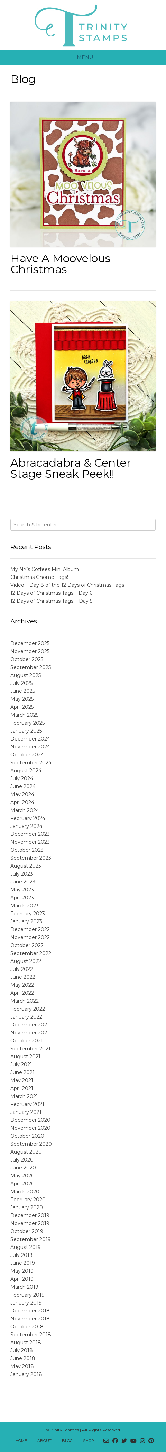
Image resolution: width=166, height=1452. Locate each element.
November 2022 (30, 937)
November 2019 (29, 1223)
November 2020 (30, 1128)
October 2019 (26, 1231)
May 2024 (22, 794)
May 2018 (22, 1366)
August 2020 (26, 1152)
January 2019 (26, 1303)
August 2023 (25, 866)
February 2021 (27, 1104)
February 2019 (27, 1295)
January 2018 (26, 1374)
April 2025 (22, 707)
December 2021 (29, 1025)
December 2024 (30, 739)
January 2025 (26, 731)
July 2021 (21, 1064)
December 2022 (30, 929)
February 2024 (27, 818)
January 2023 (26, 921)
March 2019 (24, 1287)
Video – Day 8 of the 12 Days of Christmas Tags (67, 585)
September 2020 (31, 1144)
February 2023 (27, 913)
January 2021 (26, 1112)
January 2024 (26, 826)
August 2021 (25, 1056)
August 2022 (25, 961)
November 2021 (29, 1033)
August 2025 (25, 675)
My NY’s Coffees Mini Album (44, 569)
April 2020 (22, 1184)
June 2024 (23, 786)
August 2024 (26, 770)
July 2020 (22, 1160)
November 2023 (30, 842)
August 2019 (25, 1247)
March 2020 (24, 1191)
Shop (88, 1440)
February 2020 (28, 1199)
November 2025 (29, 651)
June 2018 (22, 1358)
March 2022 (24, 1001)
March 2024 (24, 810)
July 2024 (21, 778)
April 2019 (22, 1279)
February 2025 (27, 723)
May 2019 (22, 1271)
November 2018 (30, 1319)
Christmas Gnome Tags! (39, 577)
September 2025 (30, 667)
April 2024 (22, 802)
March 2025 (24, 715)
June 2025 (22, 691)
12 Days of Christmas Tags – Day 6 (51, 593)
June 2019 (22, 1263)
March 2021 (24, 1096)
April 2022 (22, 993)
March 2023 (24, 905)
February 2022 (27, 1009)
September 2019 (30, 1239)
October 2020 (27, 1136)
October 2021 (26, 1041)
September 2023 (30, 858)
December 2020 (30, 1120)
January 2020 (26, 1207)
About (44, 1440)
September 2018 (30, 1334)
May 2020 (22, 1176)
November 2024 (30, 747)
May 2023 (22, 890)
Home (21, 1440)
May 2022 (22, 985)
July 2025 (21, 683)
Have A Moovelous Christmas (60, 263)
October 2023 (27, 850)
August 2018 (25, 1342)
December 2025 (29, 643)
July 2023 (21, 874)
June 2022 (22, 977)
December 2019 (29, 1215)
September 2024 (31, 763)
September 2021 (30, 1048)
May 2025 (22, 699)
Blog (67, 1440)
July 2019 (21, 1255)
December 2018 (30, 1311)
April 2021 (21, 1088)
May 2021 (21, 1080)
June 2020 (23, 1168)
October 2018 (27, 1327)
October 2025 (26, 659)
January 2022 (26, 1017)
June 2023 (22, 882)
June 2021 (22, 1072)
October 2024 (27, 755)
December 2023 (30, 834)
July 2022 (21, 969)
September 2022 (30, 953)
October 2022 (27, 945)
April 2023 (22, 898)
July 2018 (21, 1350)
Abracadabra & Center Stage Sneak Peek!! (70, 468)
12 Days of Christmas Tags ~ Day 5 (51, 601)
